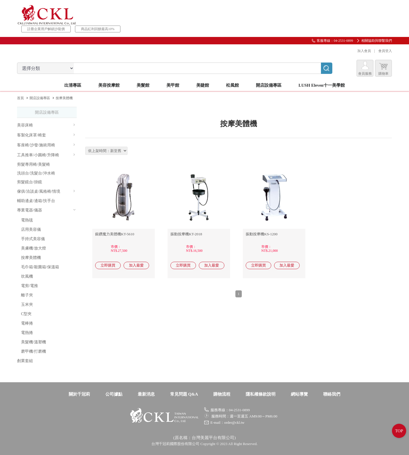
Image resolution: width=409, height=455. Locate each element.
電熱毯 (27, 220)
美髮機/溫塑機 (33, 342)
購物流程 (221, 394)
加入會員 (364, 51)
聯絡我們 (331, 394)
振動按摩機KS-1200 (261, 234)
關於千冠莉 (79, 394)
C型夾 (26, 314)
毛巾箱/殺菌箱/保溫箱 (40, 267)
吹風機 (27, 276)
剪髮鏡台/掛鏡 (29, 182)
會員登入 (385, 51)
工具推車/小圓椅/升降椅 (46, 155)
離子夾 (27, 295)
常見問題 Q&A (184, 394)
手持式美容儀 (33, 239)
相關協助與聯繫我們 (376, 40)
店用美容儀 (31, 229)
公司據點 (113, 394)
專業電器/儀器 (46, 210)
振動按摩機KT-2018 (186, 234)
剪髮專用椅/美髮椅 (33, 164)
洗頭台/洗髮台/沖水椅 (36, 173)
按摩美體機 (31, 257)
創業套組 (25, 361)
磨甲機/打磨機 (33, 351)
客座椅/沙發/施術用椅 (46, 145)
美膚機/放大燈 (33, 248)
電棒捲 (27, 323)
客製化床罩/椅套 (46, 135)
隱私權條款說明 (261, 394)
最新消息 (146, 394)
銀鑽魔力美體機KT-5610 (114, 234)
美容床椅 (46, 125)
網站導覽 (299, 394)
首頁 (20, 98)
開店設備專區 (40, 98)
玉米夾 (27, 304)
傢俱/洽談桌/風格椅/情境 (46, 191)
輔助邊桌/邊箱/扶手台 (36, 201)
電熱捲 (27, 333)
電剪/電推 (29, 286)
